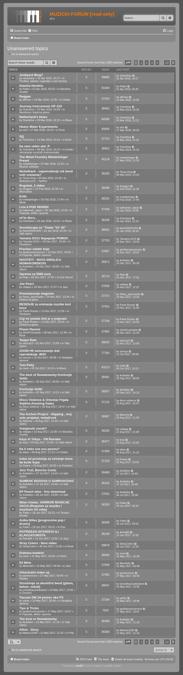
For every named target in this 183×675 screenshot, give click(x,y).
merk (26, 368)
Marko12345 (30, 632)
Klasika (23, 578)
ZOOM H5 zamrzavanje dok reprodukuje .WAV (39, 352)
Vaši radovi (25, 233)
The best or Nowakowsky (38, 619)
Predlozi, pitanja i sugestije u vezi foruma (43, 81)
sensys (27, 357)
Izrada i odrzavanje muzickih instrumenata (46, 151)
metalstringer (30, 163)
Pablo (26, 88)
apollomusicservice (34, 252)
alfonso (27, 99)
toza (25, 442)
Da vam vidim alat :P (34, 146)
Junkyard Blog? (31, 75)
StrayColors (29, 546)
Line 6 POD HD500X (34, 207)
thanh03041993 (32, 230)
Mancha (27, 420)
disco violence (31, 406)
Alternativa (25, 191)
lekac (26, 452)
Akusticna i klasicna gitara (34, 112)
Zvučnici (27, 592)
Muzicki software (29, 166)
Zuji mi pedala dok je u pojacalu (43, 318)
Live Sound (66, 277)
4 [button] (152, 63)
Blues (69, 120)
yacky (26, 600)
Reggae (25, 96)
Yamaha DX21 (31, 241)
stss (25, 129)
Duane (26, 465)
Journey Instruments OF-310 (40, 106)
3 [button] (146, 63)
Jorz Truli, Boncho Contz (37, 470)
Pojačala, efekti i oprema (33, 213)
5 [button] (157, 63)
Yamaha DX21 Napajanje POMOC (43, 238)
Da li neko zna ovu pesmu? (39, 449)
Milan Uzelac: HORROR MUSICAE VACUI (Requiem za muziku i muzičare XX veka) (44, 506)
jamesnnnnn (30, 575)
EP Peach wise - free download (42, 491)
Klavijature (25, 244)
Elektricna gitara (28, 299)
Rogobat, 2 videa (32, 185)
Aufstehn (28, 266)
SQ (21, 136)
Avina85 (27, 538)
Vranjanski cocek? (33, 428)
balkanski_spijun (32, 210)
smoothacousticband (35, 589)
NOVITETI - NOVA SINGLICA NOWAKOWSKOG (40, 261)
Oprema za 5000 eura (35, 274)
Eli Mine (25, 562)
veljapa (27, 287)
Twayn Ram (27, 340)
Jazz (65, 287)
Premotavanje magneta (36, 293)
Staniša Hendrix (31, 85)
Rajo (25, 277)
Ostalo (66, 99)
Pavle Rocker (30, 311)
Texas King (29, 178)
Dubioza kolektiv (31, 553)
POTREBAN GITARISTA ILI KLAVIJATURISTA (39, 533)
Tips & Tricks (29, 608)
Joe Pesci (26, 284)
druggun (27, 188)
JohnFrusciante (32, 332)
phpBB (79, 666)
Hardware (25, 313)
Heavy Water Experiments (38, 126)
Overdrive (28, 109)
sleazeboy (29, 78)
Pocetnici (67, 465)
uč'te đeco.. (27, 218)
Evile (23, 196)
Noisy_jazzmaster (33, 296)
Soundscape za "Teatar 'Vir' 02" (42, 227)
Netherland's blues (33, 117)
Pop (63, 527)
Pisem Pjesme (30, 329)
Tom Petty (26, 365)
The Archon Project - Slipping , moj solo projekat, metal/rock (45, 415)
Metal (22, 202)
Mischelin (28, 565)
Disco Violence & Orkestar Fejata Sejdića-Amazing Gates (43, 401)
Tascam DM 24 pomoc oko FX (41, 597)
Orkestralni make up (34, 572)
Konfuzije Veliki (30, 389)
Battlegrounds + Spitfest (33, 180)
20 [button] (167, 63)
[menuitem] (32, 31)
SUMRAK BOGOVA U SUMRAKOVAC (46, 481)
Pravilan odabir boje (34, 249)
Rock (62, 129)
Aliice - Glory (29, 629)
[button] (128, 63)
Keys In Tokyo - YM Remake (40, 439)
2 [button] (141, 63)
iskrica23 (28, 343)
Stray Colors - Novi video (38, 543)
